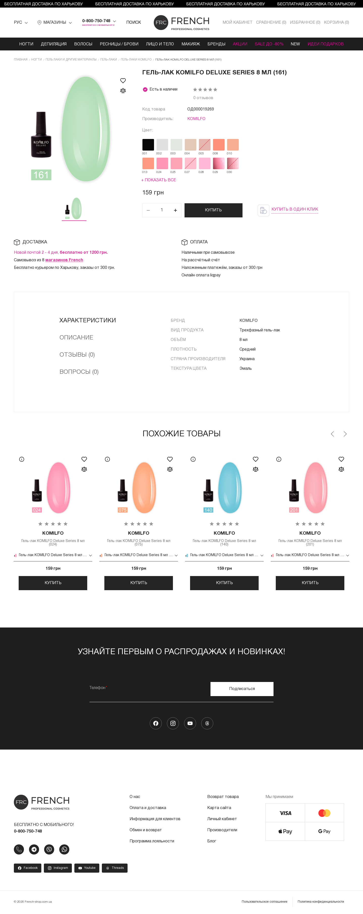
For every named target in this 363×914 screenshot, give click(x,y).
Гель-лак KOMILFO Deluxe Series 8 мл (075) (139, 539)
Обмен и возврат (146, 831)
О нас (135, 797)
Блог (211, 842)
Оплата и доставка (148, 809)
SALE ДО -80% (269, 44)
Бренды (216, 44)
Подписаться (242, 690)
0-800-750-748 (96, 21)
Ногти (26, 44)
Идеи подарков (326, 44)
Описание (76, 338)
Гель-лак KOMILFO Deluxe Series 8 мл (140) (224, 539)
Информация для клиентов (155, 820)
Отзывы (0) (77, 355)
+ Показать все (158, 180)
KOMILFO (196, 119)
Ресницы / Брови (119, 44)
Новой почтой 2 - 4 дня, (61, 252)
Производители (222, 831)
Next (345, 434)
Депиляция (54, 44)
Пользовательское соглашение (264, 902)
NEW (295, 44)
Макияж (191, 44)
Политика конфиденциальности (321, 902)
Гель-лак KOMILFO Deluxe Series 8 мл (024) (53, 539)
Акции (240, 44)
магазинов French (64, 260)
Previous (333, 434)
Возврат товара (223, 797)
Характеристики (87, 321)
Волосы (83, 44)
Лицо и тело (160, 44)
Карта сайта (219, 809)
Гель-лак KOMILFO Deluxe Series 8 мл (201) (310, 539)
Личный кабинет (222, 820)
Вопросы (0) (79, 372)
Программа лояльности (152, 842)
